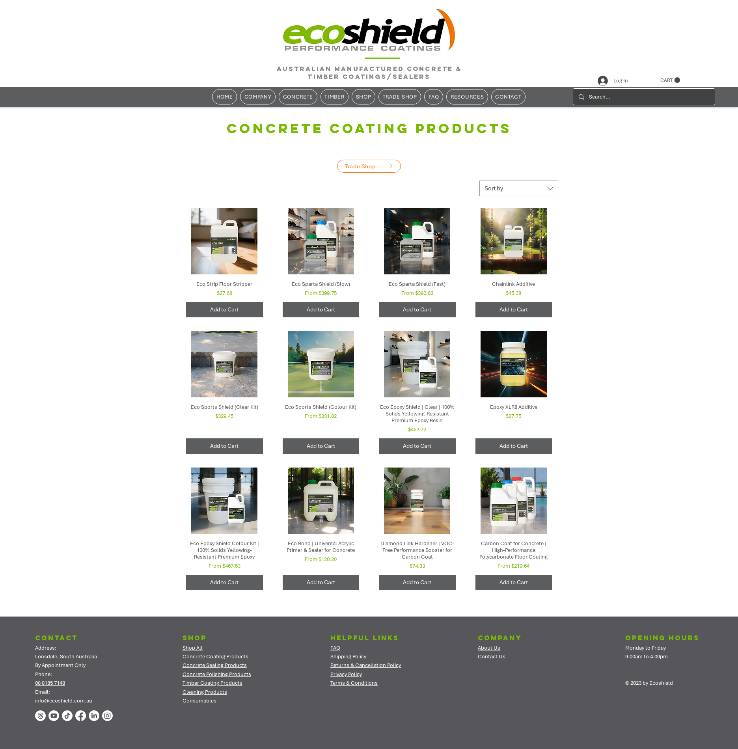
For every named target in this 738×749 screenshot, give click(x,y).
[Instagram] (107, 715)
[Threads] (40, 715)
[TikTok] (67, 715)
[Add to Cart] (224, 309)
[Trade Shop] (369, 166)
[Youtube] (53, 715)
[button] (670, 80)
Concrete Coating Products (215, 656)
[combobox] (518, 188)
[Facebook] (80, 715)
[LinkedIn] (94, 715)
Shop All (193, 648)
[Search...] (643, 97)
